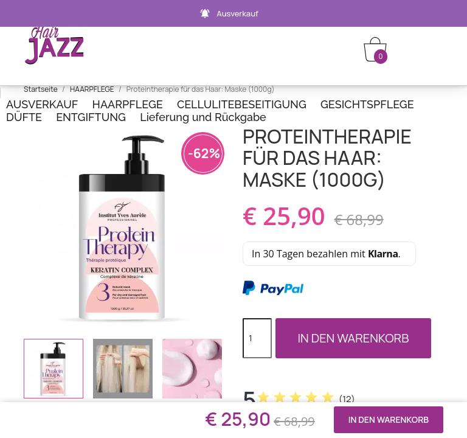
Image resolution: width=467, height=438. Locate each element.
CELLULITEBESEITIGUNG (241, 104)
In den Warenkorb (353, 338)
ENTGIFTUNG (91, 117)
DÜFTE (24, 117)
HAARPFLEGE (127, 104)
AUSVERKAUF (42, 104)
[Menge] (257, 338)
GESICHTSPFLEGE (367, 104)
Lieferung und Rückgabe (203, 117)
